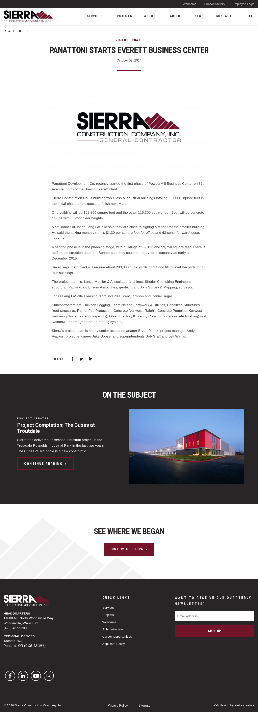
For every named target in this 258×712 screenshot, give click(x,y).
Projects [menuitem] (123, 16)
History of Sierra (127, 549)
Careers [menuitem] (174, 16)
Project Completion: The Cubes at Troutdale (56, 428)
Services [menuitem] (95, 16)
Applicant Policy (113, 643)
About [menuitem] (149, 16)
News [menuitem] (199, 16)
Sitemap (144, 705)
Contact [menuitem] (224, 16)
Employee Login (243, 4)
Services (108, 607)
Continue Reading (43, 464)
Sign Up (214, 631)
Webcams (189, 4)
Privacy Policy (118, 705)
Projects (108, 615)
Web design (221, 705)
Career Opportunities (117, 636)
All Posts (18, 31)
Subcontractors (214, 4)
